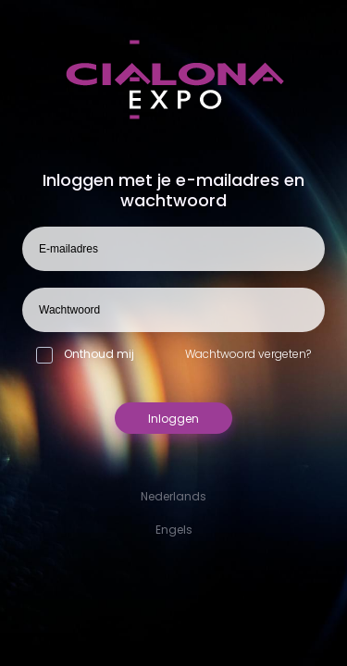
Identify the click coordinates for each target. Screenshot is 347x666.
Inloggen (173, 418)
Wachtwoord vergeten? (248, 354)
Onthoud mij (85, 354)
